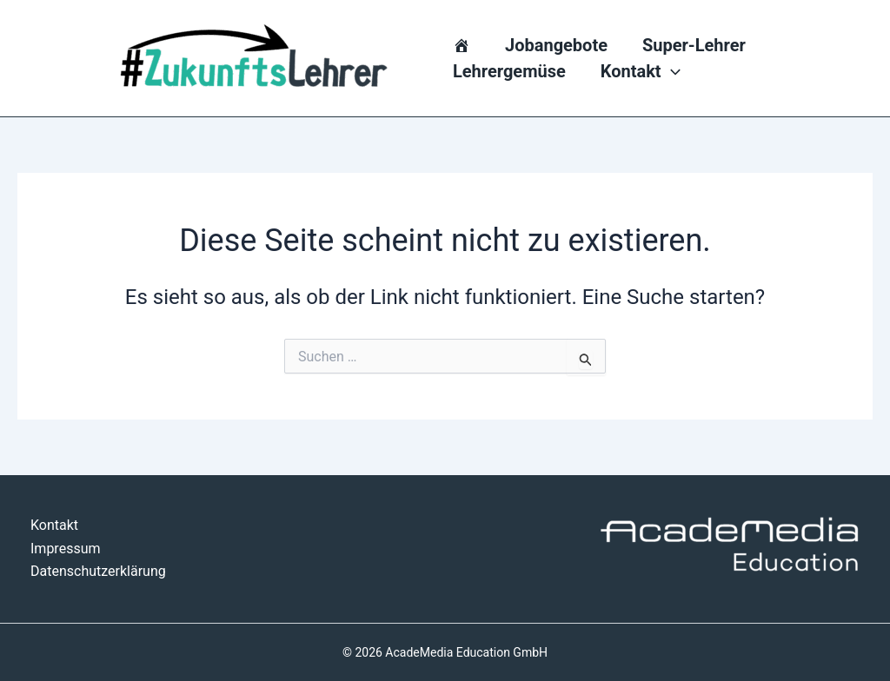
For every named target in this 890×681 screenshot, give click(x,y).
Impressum (65, 548)
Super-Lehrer (694, 45)
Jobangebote (556, 45)
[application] (671, 71)
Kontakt (641, 71)
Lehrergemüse (509, 71)
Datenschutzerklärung (98, 571)
